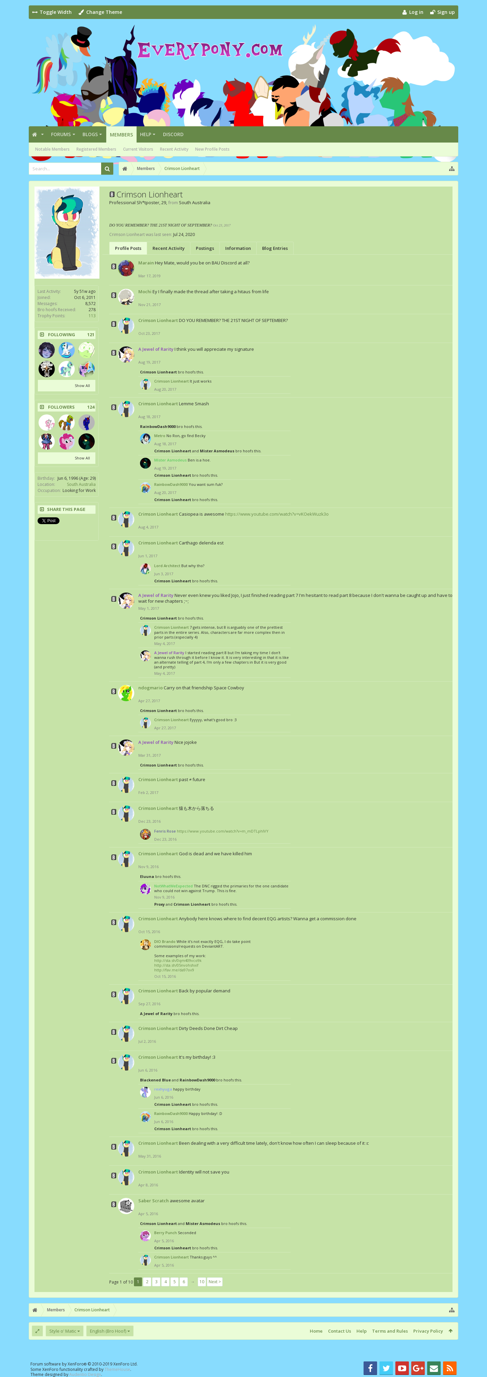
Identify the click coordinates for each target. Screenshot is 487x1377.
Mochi (145, 291)
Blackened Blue (155, 1079)
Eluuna (147, 876)
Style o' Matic (62, 1331)
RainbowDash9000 (158, 426)
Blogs (90, 134)
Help (145, 134)
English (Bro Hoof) (108, 1331)
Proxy (159, 904)
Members (121, 134)
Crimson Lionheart (158, 320)
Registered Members (96, 149)
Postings (205, 248)
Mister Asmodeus (217, 450)
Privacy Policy (428, 1331)
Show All (82, 385)
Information (238, 248)
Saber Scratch (153, 1201)
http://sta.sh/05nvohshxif (176, 965)
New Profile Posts (212, 149)
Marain (146, 263)
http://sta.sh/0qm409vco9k (178, 960)
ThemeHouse (117, 1369)
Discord (173, 134)
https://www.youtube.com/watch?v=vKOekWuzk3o (277, 514)
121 (90, 335)
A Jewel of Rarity (156, 1013)
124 (90, 407)
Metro (159, 435)
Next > (215, 1282)
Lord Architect (167, 565)
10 (202, 1282)
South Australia (81, 484)
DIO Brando (165, 941)
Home (316, 1331)
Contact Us (339, 1331)
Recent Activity (174, 149)
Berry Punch (165, 1232)
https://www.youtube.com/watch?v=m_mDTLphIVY (223, 831)
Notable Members (52, 149)
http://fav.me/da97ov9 (174, 969)
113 (92, 316)
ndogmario (150, 688)
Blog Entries (275, 248)
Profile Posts (128, 248)
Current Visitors (138, 149)
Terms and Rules (390, 1331)
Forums (61, 134)
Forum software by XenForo (84, 1364)
